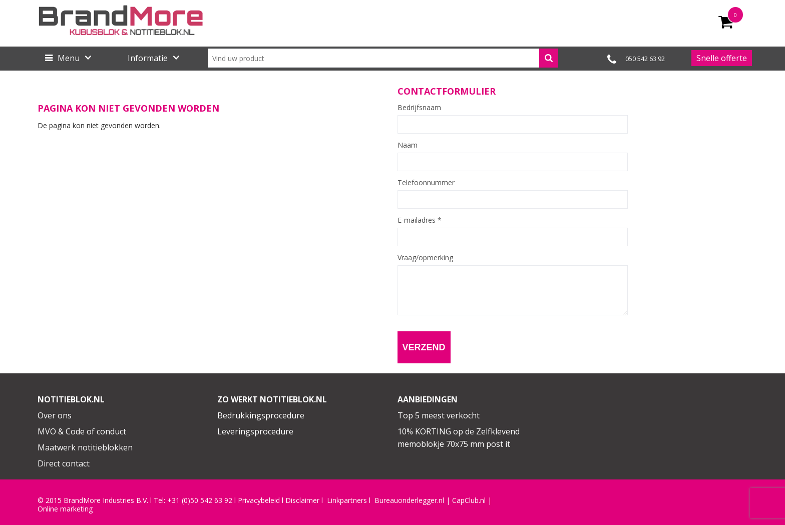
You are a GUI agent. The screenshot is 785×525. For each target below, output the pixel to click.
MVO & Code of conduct (82, 431)
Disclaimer (302, 500)
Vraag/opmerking (425, 257)
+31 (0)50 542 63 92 (199, 500)
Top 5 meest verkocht (439, 415)
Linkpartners (347, 500)
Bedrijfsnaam (419, 107)
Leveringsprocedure (255, 431)
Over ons (55, 415)
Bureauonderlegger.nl (409, 500)
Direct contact (64, 463)
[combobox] (383, 58)
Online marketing (65, 509)
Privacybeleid (259, 500)
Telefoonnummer (426, 182)
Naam (408, 145)
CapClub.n (468, 500)
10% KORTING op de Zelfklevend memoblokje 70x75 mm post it (459, 438)
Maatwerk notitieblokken (85, 447)
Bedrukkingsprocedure (260, 415)
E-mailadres (420, 220)
